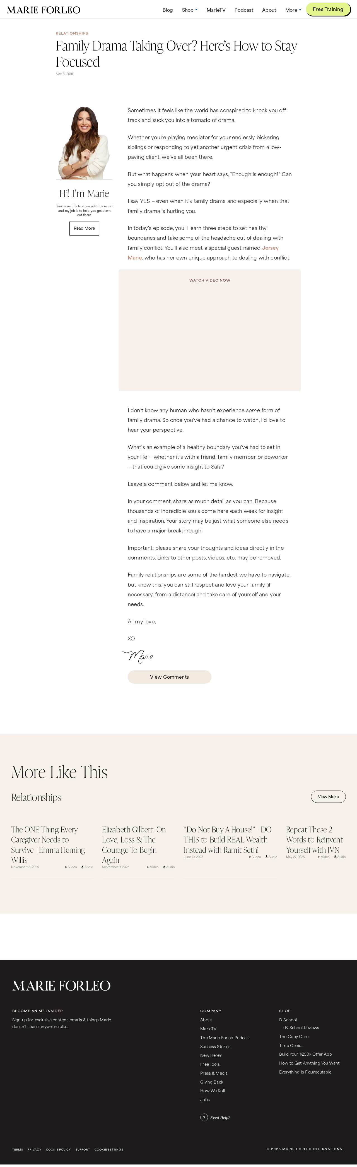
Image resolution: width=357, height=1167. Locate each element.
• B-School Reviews (301, 1027)
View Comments (169, 676)
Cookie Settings (109, 1149)
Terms (17, 1149)
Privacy (35, 1149)
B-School (288, 1019)
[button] (190, 10)
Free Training (328, 8)
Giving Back (211, 1082)
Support (83, 1149)
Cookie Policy (58, 1149)
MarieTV (208, 1028)
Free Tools (209, 1064)
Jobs (205, 1099)
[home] (43, 9)
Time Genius (291, 1045)
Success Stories (215, 1046)
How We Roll (212, 1090)
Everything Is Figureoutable (305, 1071)
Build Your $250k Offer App (305, 1054)
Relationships (72, 33)
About (206, 1019)
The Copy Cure (293, 1036)
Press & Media (214, 1073)
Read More (84, 228)
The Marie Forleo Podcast (225, 1037)
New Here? (210, 1055)
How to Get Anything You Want (309, 1063)
